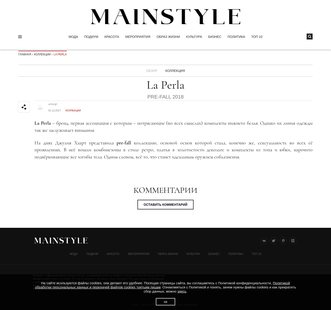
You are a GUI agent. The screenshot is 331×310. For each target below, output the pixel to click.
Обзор (151, 71)
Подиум (91, 37)
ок (165, 302)
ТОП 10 (256, 37)
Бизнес (214, 37)
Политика (236, 37)
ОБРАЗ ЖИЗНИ (168, 37)
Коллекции (42, 54)
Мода (73, 37)
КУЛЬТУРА (194, 37)
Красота (111, 37)
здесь (181, 291)
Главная (24, 54)
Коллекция (175, 71)
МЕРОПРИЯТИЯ (137, 37)
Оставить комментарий (166, 204)
